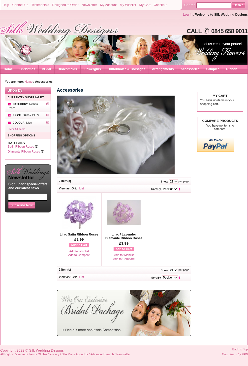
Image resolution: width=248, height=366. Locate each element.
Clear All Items (16, 129)
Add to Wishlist (79, 251)
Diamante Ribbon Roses (24, 151)
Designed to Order (65, 5)
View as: (65, 188)
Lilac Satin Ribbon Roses (79, 234)
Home (8, 69)
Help (5, 5)
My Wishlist (128, 5)
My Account (108, 5)
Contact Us (20, 5)
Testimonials (40, 5)
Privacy (54, 354)
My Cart (145, 5)
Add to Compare (79, 255)
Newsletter (89, 5)
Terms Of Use (38, 354)
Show (164, 181)
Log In (187, 14)
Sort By (156, 188)
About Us (82, 354)
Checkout (160, 5)
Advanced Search (102, 354)
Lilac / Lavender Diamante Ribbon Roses (124, 236)
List (81, 188)
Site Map (67, 354)
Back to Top (240, 349)
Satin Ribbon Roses (21, 146)
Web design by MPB (235, 354)
